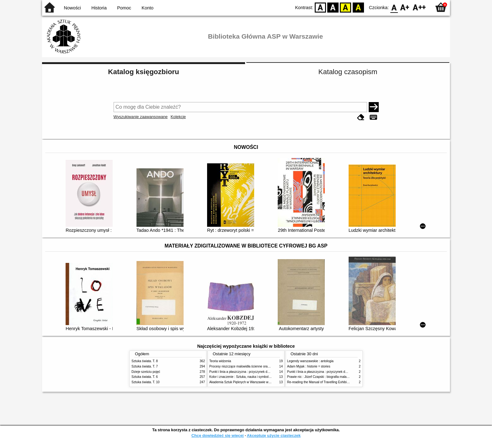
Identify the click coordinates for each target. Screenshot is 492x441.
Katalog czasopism (347, 72)
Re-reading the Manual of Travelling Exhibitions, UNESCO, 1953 (332, 382)
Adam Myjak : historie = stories (308, 366)
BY (358, 7)
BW (333, 7)
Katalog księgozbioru (143, 72)
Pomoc (124, 7)
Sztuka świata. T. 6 (144, 376)
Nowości (72, 7)
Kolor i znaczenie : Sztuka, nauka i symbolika (241, 376)
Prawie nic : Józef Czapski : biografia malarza (319, 376)
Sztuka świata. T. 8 (144, 361)
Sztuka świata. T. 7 (144, 366)
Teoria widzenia (220, 361)
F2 (419, 7)
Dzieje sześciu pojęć (145, 371)
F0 (394, 7)
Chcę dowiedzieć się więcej (217, 435)
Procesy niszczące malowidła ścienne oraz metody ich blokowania (255, 366)
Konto (147, 7)
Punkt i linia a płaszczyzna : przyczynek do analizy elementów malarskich (260, 371)
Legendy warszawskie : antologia (310, 361)
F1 (405, 7)
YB (345, 7)
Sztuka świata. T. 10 (145, 382)
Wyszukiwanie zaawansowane (141, 116)
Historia (99, 7)
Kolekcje (178, 116)
